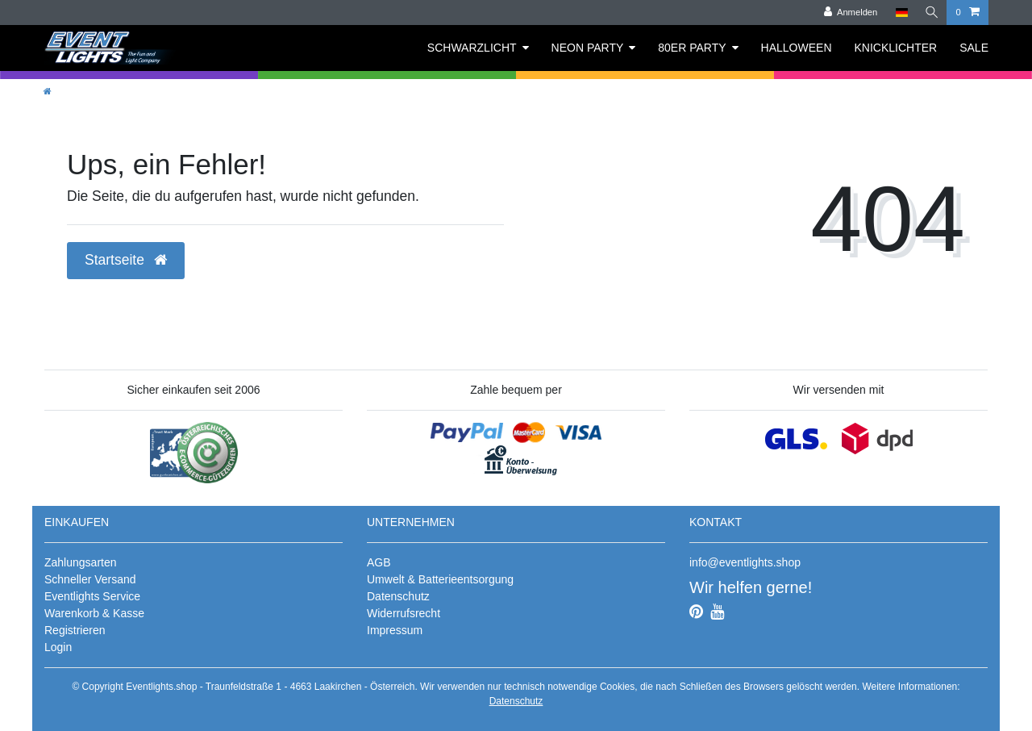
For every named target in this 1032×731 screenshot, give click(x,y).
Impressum (394, 630)
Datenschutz (398, 596)
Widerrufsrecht (403, 613)
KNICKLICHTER (896, 47)
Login (58, 647)
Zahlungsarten (80, 562)
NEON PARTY (587, 47)
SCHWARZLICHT (472, 47)
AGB (379, 562)
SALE (973, 47)
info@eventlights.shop (745, 562)
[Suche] (930, 12)
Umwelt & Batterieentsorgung (440, 579)
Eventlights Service (92, 596)
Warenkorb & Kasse (94, 613)
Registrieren (74, 630)
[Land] (899, 12)
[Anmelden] (848, 12)
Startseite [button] (126, 260)
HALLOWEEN (796, 47)
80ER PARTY (692, 47)
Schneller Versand (90, 579)
